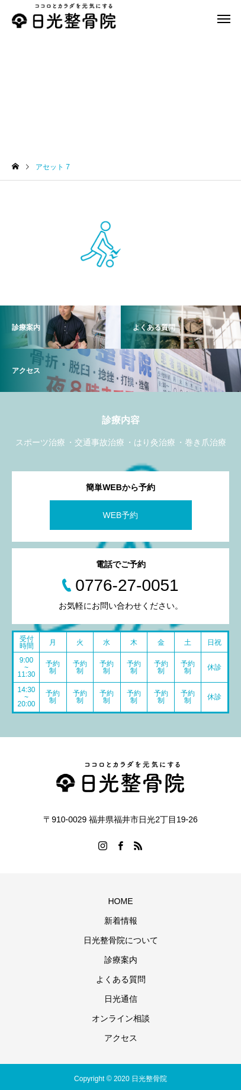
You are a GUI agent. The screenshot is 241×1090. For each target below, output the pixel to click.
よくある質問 (121, 979)
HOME (120, 901)
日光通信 (120, 999)
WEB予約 (121, 515)
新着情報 (120, 920)
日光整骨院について (120, 940)
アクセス (120, 1038)
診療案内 (120, 959)
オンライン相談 (121, 1018)
